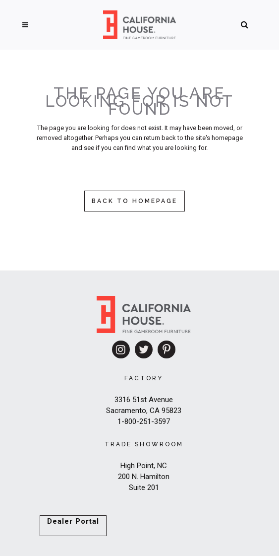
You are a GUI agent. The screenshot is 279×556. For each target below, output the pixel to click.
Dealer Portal (73, 521)
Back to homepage (134, 201)
